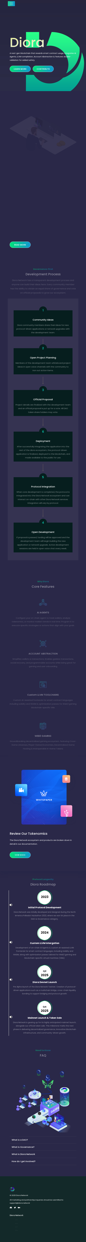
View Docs (20, 855)
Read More (20, 245)
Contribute (43, 69)
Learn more (20, 69)
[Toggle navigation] (11, 3)
